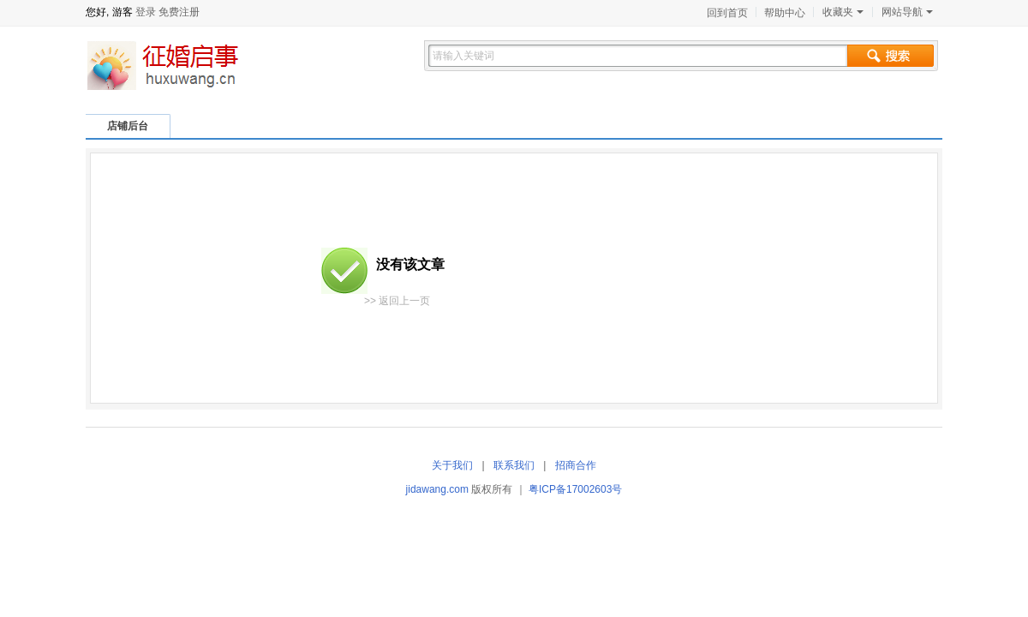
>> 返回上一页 (397, 301)
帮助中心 (784, 13)
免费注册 (179, 12)
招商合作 (575, 465)
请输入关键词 (463, 56)
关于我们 (452, 465)
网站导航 (907, 12)
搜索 (890, 56)
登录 (145, 12)
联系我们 (514, 465)
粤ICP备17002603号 (575, 489)
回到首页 (727, 13)
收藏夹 (843, 12)
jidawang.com (437, 489)
